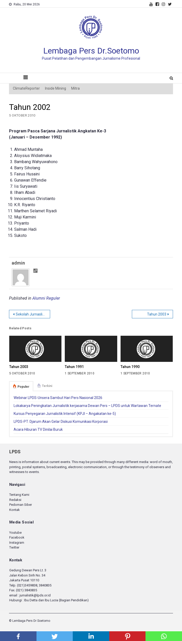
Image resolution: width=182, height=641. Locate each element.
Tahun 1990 (130, 367)
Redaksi (15, 500)
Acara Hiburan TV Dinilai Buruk (38, 429)
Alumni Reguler (46, 298)
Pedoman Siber (20, 505)
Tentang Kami (19, 495)
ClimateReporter (26, 88)
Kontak (14, 510)
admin (18, 263)
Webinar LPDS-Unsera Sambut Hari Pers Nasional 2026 (58, 398)
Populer (23, 386)
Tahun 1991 (74, 367)
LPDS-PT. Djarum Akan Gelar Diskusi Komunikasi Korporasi (61, 421)
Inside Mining (55, 88)
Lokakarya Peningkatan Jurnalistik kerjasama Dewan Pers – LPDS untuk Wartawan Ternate (87, 406)
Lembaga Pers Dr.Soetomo (91, 51)
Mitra (75, 88)
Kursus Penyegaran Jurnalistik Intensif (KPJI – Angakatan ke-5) (65, 414)
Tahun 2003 (156, 314)
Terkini (47, 386)
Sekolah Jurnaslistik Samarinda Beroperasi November (33, 314)
